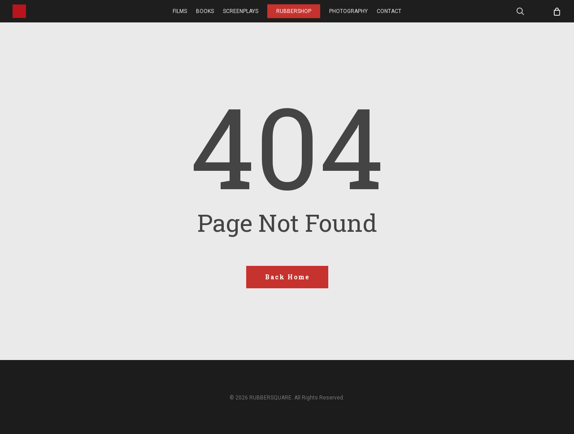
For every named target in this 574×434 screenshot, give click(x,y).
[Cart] (556, 11)
